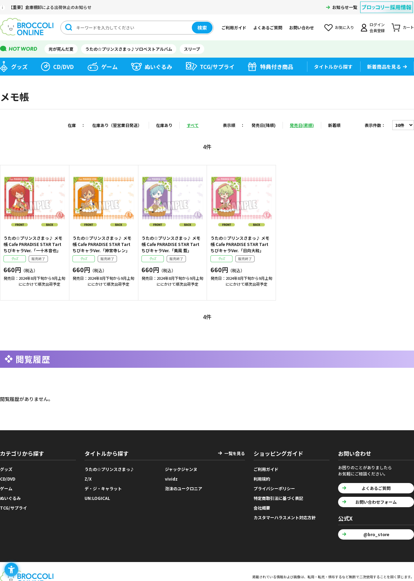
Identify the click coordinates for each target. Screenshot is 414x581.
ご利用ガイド (233, 27)
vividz (171, 479)
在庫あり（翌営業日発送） (117, 125)
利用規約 (262, 479)
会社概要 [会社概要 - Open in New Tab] (262, 508)
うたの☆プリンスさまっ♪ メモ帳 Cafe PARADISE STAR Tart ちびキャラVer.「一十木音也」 (32, 244)
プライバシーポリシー (274, 488)
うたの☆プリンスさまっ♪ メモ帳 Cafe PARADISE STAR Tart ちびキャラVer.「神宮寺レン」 (101, 244)
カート (408, 27)
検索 (202, 27)
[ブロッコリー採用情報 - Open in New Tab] (386, 3)
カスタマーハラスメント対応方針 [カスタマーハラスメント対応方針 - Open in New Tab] (285, 517)
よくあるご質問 (267, 27)
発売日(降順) (264, 125)
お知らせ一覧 (344, 7)
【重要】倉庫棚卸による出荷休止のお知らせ (50, 7)
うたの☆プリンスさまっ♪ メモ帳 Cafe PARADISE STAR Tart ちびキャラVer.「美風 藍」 (170, 244)
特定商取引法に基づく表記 (278, 498)
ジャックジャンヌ (181, 469)
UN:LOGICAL (97, 498)
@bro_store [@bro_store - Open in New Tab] (376, 534)
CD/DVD (63, 66)
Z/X (88, 479)
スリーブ (192, 49)
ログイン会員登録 (377, 27)
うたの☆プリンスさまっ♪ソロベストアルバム (128, 49)
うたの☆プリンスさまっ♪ (109, 469)
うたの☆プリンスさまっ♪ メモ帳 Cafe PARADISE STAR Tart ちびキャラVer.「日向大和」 (239, 244)
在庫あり (164, 125)
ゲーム (109, 66)
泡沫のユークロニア (183, 488)
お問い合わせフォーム (376, 502)
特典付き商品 (276, 66)
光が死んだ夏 (61, 49)
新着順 (334, 125)
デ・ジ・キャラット (103, 488)
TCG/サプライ (217, 66)
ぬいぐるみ (158, 66)
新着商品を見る (384, 66)
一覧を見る (234, 453)
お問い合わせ (301, 27)
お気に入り (344, 27)
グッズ (19, 66)
